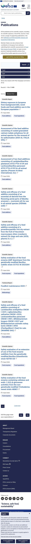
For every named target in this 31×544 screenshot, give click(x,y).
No (27, 415)
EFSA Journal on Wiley (9, 482)
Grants (5, 453)
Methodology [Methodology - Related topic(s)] (6, 292)
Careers (5, 443)
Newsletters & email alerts (10, 461)
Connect (5, 485)
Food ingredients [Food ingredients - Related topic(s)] (19, 116)
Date (3, 77)
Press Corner (6, 467)
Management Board (8, 428)
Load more (17, 405)
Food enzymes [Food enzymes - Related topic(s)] (6, 273)
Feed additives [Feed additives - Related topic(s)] (6, 146)
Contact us (6, 470)
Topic (3, 70)
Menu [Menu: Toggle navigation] (28, 8)
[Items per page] (2, 406)
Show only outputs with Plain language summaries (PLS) (15, 81)
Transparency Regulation (10, 431)
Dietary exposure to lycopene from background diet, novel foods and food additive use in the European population (15, 106)
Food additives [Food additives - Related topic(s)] (6, 116)
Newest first (10, 94)
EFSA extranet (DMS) (9, 488)
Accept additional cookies (8, 541)
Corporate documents (9, 435)
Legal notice (5, 512)
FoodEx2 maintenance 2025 (14, 286)
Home (3, 18)
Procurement (6, 449)
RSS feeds (6, 464)
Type (3, 73)
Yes (21, 415)
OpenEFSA (6, 479)
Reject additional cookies (22, 541)
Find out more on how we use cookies (11, 536)
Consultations (7, 446)
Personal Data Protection (17, 512)
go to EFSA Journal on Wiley (15, 57)
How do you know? (19, 1)
